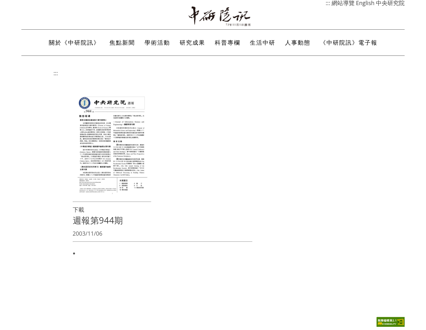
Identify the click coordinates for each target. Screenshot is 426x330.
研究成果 (192, 42)
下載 (78, 209)
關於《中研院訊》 (74, 42)
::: (56, 73)
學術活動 (157, 42)
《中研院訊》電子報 (348, 42)
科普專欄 (227, 42)
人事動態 (297, 42)
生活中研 (262, 42)
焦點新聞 (122, 42)
